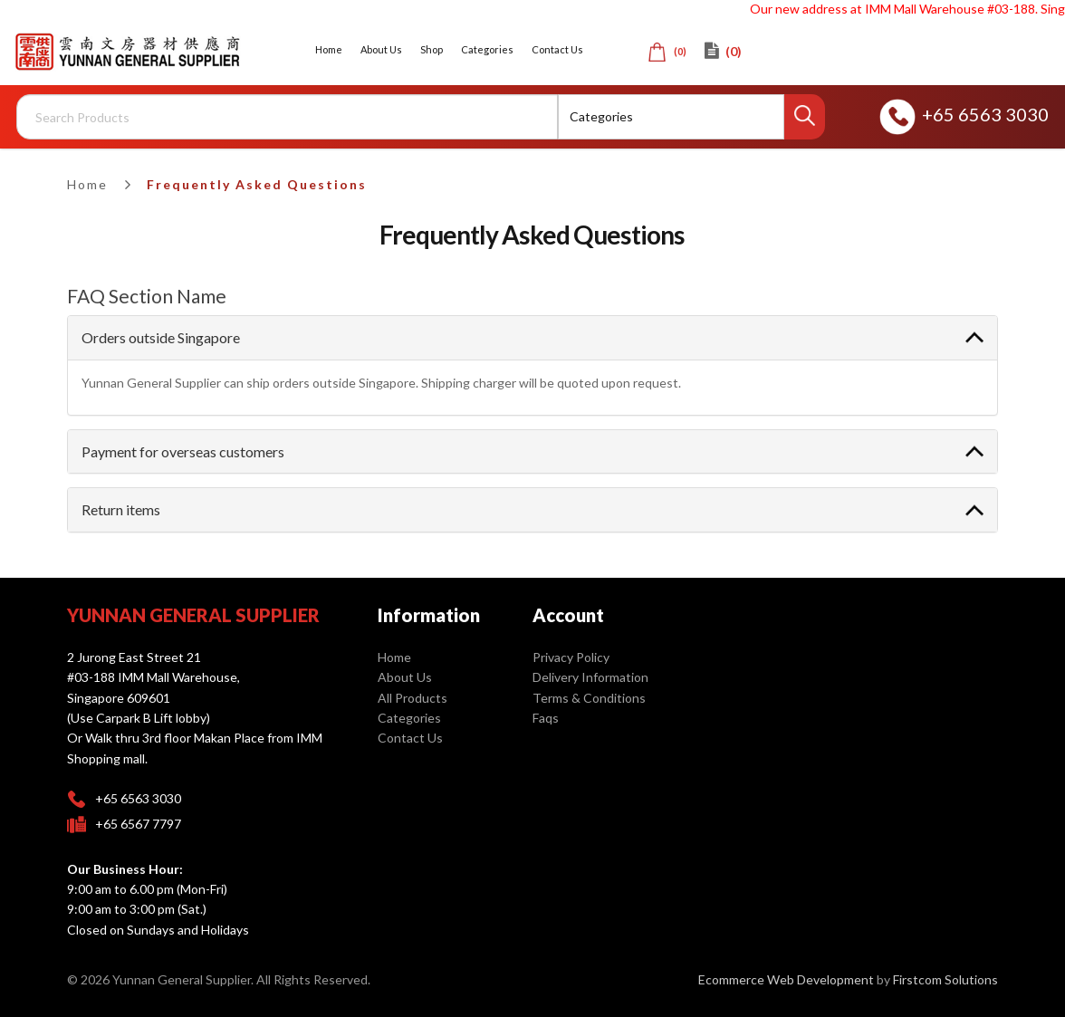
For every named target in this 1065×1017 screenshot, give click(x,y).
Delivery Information (590, 677)
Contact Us (410, 737)
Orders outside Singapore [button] (161, 337)
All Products (412, 697)
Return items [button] (121, 509)
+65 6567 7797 (138, 823)
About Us (405, 677)
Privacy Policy (570, 657)
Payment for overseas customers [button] (183, 451)
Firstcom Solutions (945, 979)
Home (87, 184)
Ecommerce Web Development (786, 979)
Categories (409, 717)
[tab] (532, 338)
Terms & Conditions (589, 697)
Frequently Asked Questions (257, 184)
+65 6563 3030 (964, 114)
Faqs (545, 717)
